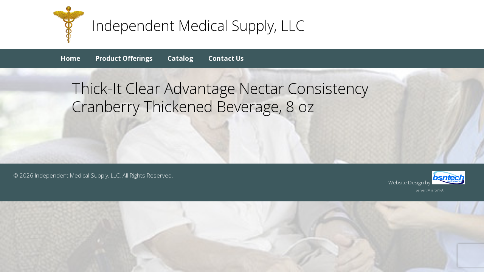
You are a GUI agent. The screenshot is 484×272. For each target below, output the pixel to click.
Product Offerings (123, 58)
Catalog (180, 58)
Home (70, 58)
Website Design (406, 182)
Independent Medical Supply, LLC (198, 25)
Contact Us (226, 58)
